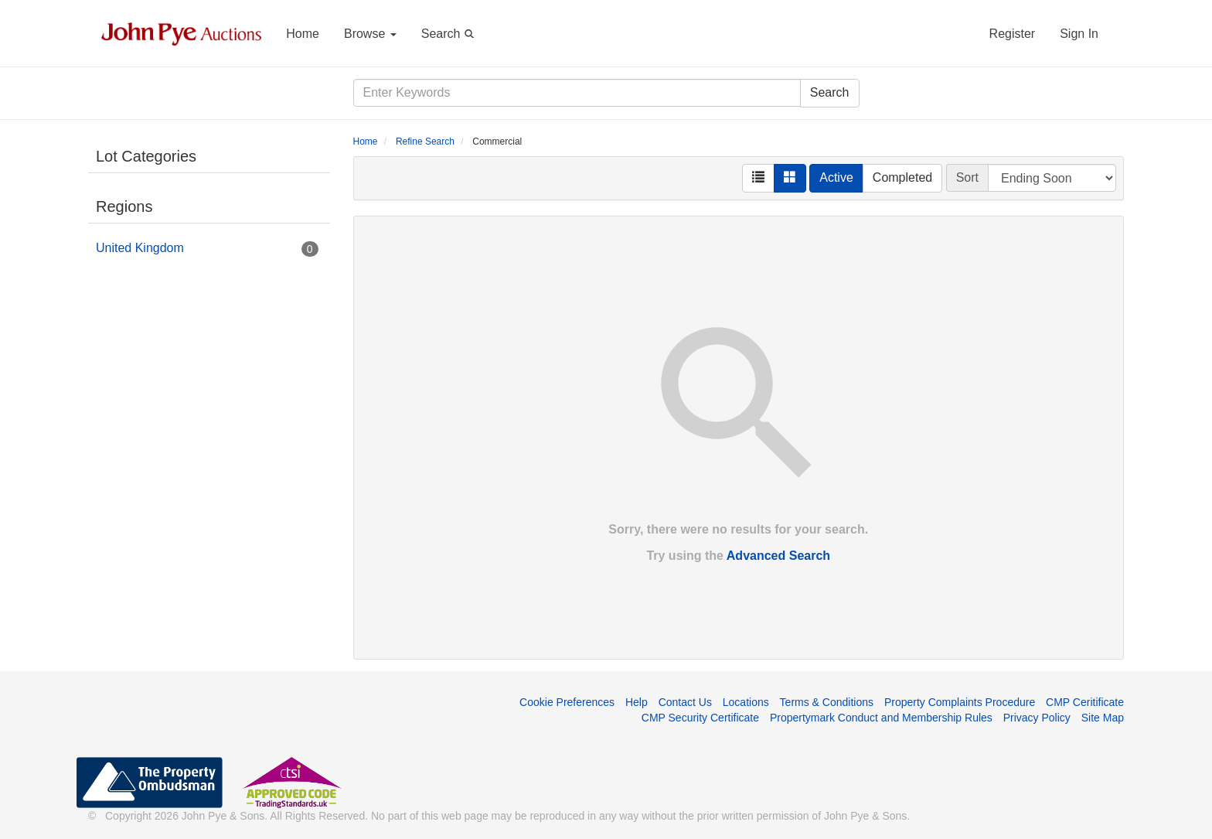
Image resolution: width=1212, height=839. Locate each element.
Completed (902, 177)
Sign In (1079, 33)
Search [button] (450, 33)
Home (302, 33)
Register (1012, 33)
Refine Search (425, 141)
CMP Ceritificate (1085, 702)
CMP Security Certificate (700, 717)
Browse (370, 33)
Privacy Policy (1037, 717)
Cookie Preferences (567, 702)
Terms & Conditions (826, 702)
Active (836, 177)
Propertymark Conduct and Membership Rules (881, 717)
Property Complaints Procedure (959, 702)
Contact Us (685, 702)
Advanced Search (778, 555)
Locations (746, 702)
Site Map (1102, 717)
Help (636, 702)
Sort (967, 177)
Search (829, 92)
